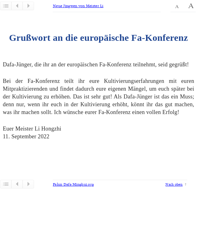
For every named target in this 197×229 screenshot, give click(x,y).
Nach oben (174, 184)
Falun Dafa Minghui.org (73, 184)
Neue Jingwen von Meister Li (78, 5)
